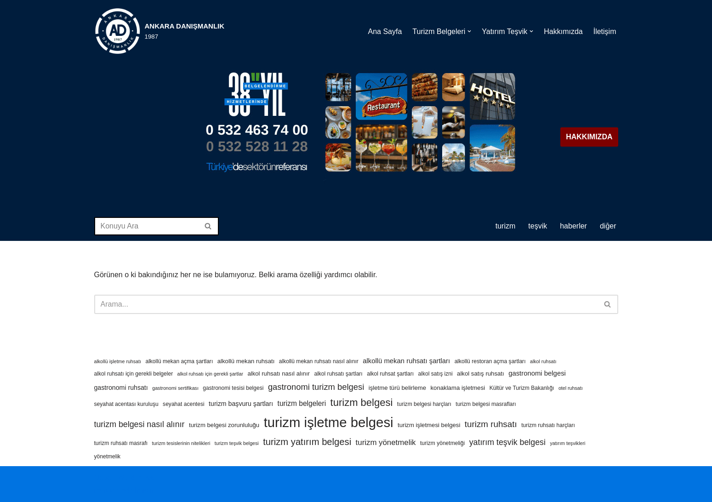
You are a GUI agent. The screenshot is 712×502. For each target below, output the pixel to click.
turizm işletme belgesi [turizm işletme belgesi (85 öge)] (328, 422)
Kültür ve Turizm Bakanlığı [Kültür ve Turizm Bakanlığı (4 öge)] (522, 388)
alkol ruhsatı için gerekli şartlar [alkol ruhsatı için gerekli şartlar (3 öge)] (210, 373)
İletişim (604, 31)
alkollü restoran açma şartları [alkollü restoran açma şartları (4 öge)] (490, 361)
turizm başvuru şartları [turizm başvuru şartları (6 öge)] (241, 403)
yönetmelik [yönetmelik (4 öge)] (107, 456)
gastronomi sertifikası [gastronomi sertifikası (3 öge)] (175, 388)
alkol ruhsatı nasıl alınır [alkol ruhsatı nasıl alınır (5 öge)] (278, 373)
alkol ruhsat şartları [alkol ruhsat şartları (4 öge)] (390, 374)
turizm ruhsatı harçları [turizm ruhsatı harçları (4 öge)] (548, 425)
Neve (102, 478)
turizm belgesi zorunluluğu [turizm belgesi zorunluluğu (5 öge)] (224, 425)
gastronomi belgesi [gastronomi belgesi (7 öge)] (537, 373)
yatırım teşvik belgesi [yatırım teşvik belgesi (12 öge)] (507, 442)
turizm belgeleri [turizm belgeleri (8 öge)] (302, 403)
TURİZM (506, 226)
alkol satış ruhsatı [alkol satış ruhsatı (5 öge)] (480, 373)
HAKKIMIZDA (589, 137)
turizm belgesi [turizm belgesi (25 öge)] (361, 402)
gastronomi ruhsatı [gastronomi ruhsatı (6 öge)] (121, 387)
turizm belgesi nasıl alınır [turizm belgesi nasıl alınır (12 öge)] (139, 424)
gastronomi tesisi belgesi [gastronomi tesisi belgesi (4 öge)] (233, 388)
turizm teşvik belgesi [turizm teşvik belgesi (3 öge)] (237, 443)
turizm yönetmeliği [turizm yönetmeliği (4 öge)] (442, 443)
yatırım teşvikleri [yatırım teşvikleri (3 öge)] (567, 443)
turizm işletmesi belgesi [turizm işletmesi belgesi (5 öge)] (429, 425)
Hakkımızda (563, 31)
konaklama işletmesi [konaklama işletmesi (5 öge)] (457, 387)
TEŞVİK (537, 226)
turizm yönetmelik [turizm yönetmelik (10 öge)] (386, 442)
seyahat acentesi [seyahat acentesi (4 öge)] (184, 404)
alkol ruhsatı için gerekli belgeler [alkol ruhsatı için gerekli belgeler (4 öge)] (133, 374)
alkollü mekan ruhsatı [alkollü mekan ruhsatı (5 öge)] (246, 361)
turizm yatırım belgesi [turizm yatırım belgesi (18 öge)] (307, 442)
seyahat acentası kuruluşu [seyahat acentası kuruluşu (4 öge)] (126, 404)
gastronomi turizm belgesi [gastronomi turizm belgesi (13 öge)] (316, 387)
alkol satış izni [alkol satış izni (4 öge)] (435, 374)
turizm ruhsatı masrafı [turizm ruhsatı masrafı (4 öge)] (121, 443)
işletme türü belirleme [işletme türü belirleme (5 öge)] (397, 387)
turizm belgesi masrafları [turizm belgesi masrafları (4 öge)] (486, 404)
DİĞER (608, 226)
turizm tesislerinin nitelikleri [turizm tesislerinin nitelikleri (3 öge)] (181, 443)
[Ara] (146, 226)
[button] (469, 31)
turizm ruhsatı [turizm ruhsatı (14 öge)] (491, 424)
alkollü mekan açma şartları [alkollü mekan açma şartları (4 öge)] (179, 361)
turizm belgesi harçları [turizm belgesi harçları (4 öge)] (424, 404)
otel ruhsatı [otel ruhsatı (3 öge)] (570, 388)
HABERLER (573, 226)
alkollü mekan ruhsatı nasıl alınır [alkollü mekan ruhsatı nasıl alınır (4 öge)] (319, 361)
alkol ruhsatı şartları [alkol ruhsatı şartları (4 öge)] (338, 374)
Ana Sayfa (385, 31)
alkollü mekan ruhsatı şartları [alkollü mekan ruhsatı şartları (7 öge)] (406, 361)
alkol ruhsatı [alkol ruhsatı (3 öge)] (543, 361)
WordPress (135, 478)
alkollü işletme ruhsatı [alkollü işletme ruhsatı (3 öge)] (117, 361)
